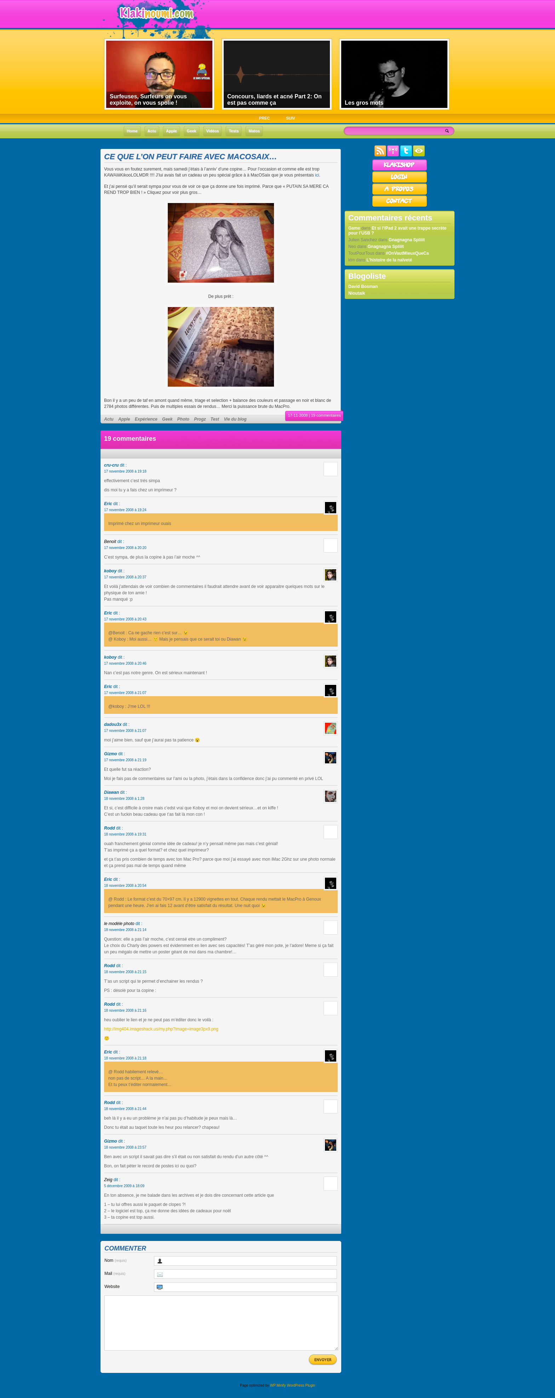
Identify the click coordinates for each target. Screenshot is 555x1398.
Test (215, 419)
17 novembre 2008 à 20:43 (125, 619)
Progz (200, 419)
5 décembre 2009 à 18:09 (124, 1186)
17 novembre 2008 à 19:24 (125, 510)
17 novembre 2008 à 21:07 (125, 693)
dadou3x (112, 724)
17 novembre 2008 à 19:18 (125, 471)
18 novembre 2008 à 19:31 (125, 834)
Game (354, 228)
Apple (124, 419)
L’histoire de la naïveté (389, 260)
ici (317, 175)
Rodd (109, 828)
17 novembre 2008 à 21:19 (125, 760)
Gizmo (110, 753)
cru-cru (111, 465)
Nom (115, 1260)
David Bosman (363, 286)
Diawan (111, 792)
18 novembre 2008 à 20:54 (125, 886)
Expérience (146, 419)
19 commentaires (326, 415)
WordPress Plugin (301, 1396)
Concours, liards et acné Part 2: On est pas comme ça (274, 99)
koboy (110, 570)
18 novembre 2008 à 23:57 (125, 1147)
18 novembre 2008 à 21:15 (125, 972)
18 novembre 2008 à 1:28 (124, 799)
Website (112, 1286)
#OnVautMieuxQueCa (407, 253)
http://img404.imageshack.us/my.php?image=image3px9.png (161, 1029)
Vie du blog (235, 419)
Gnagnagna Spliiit (407, 239)
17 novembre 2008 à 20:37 (125, 577)
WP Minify (278, 1396)
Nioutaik (356, 293)
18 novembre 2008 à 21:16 (125, 1010)
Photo (183, 419)
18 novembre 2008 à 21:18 (125, 1058)
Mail (114, 1273)
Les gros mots (364, 103)
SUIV (290, 118)
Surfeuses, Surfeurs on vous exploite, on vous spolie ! (148, 99)
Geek (167, 419)
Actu (109, 419)
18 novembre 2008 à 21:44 (125, 1109)
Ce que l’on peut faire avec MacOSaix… (190, 156)
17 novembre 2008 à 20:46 (125, 663)
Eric (108, 503)
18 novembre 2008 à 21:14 (125, 930)
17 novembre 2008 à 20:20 (125, 548)
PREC (264, 118)
